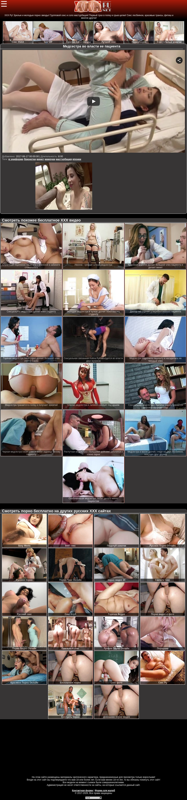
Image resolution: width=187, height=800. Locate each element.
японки (76, 159)
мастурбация (64, 159)
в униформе (16, 159)
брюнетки (30, 159)
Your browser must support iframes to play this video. (93, 102)
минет (40, 159)
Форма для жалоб (105, 790)
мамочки (50, 159)
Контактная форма (82, 790)
